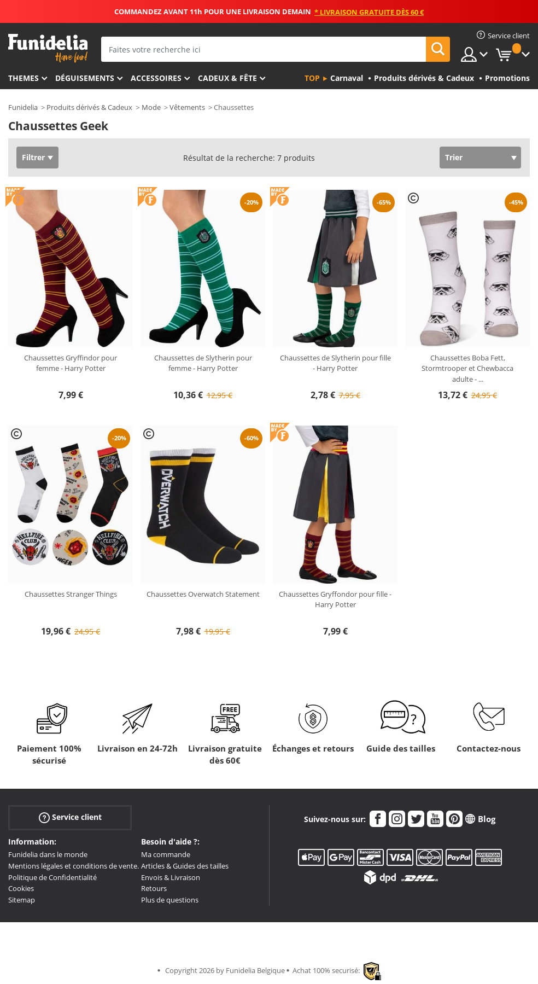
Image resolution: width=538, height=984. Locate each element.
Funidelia (23, 107)
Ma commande (165, 854)
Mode (151, 107)
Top (312, 78)
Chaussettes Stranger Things (71, 594)
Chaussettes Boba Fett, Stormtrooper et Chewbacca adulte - (467, 368)
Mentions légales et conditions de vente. (73, 866)
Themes (23, 78)
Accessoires (156, 78)
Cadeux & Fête (227, 78)
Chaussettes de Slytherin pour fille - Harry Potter (335, 363)
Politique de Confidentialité (52, 877)
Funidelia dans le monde (47, 854)
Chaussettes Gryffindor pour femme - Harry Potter (70, 363)
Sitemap (21, 900)
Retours (154, 888)
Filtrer (33, 157)
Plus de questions (169, 900)
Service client (70, 817)
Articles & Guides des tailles (185, 866)
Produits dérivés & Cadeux (89, 107)
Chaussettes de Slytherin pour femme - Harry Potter (203, 363)
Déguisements (84, 78)
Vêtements (187, 107)
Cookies (21, 888)
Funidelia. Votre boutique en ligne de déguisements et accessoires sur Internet (47, 48)
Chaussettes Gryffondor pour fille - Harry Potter (335, 599)
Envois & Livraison (170, 877)
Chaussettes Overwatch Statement (203, 594)
